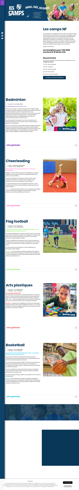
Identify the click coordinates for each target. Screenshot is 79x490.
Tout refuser (68, 486)
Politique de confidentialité (47, 486)
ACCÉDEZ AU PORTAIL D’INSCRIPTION (54, 77)
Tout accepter (67, 482)
